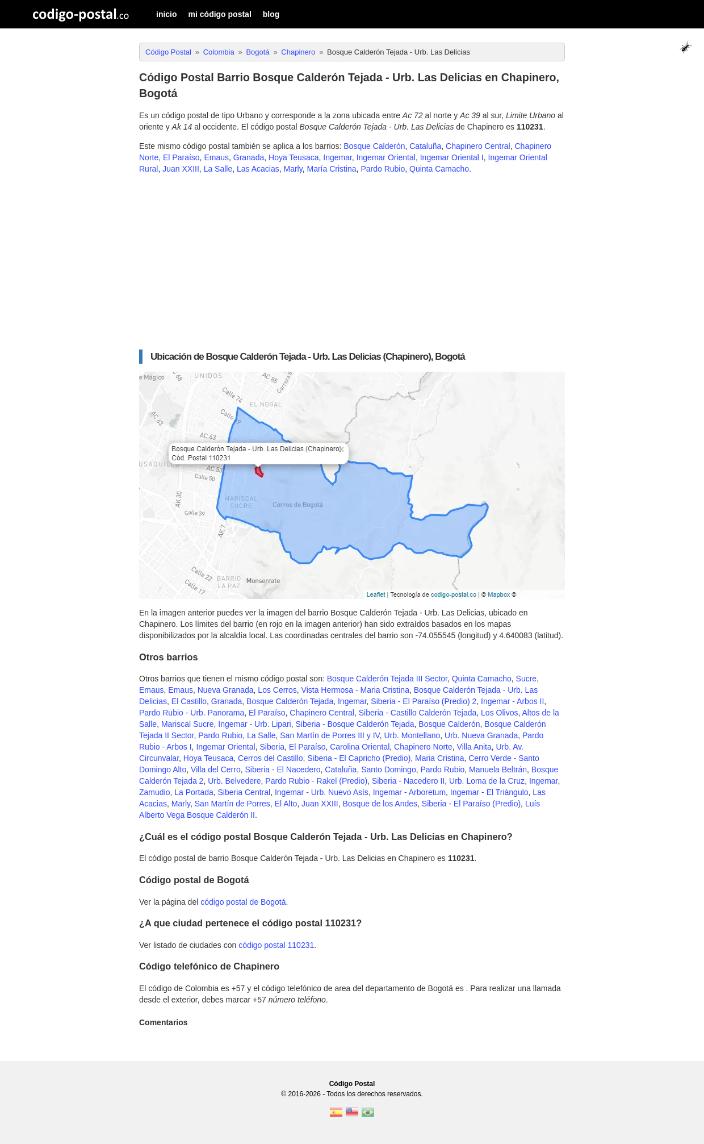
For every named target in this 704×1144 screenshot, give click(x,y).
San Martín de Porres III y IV (329, 735)
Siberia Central (244, 792)
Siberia (271, 746)
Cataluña (425, 146)
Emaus (216, 157)
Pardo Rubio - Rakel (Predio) (316, 780)
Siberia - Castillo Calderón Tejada (418, 712)
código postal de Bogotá (243, 901)
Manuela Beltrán (498, 769)
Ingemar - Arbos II (512, 701)
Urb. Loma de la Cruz (487, 780)
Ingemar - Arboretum (409, 792)
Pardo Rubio (383, 168)
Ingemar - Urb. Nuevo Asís (321, 792)
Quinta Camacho (439, 168)
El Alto (286, 803)
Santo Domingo (388, 769)
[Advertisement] (352, 262)
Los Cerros (277, 689)
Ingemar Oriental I (452, 157)
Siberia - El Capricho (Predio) (358, 758)
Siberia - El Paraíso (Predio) (471, 803)
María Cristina (331, 168)
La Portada (193, 792)
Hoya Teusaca (294, 157)
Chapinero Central (478, 146)
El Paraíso (181, 157)
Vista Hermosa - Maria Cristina (355, 689)
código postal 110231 (276, 945)
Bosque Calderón (374, 146)
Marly (293, 168)
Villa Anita (474, 746)
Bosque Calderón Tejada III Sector (387, 678)
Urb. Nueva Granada (481, 735)
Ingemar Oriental (386, 157)
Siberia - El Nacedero (283, 769)
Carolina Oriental (359, 746)
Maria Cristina (439, 758)
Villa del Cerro (216, 769)
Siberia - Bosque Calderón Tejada (354, 724)
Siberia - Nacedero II (408, 780)
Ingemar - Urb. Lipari (254, 724)
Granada (248, 157)
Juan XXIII (180, 168)
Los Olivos (499, 712)
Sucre (526, 678)
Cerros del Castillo (270, 758)
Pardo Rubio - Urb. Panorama (191, 712)
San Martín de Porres (232, 803)
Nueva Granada (226, 689)
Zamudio (154, 792)
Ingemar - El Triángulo (489, 792)
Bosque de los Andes (379, 803)
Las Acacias (258, 168)
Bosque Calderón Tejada (289, 701)
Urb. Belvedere (234, 780)
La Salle (218, 168)
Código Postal (352, 1084)
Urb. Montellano (412, 735)
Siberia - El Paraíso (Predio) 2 (423, 701)
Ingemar (337, 157)
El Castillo (189, 701)
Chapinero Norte (423, 746)
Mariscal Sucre (187, 724)
